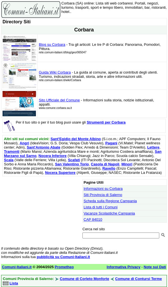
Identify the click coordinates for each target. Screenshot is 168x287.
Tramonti (11, 151)
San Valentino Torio (72, 164)
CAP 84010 (93, 219)
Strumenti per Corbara (106, 122)
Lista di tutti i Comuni (101, 207)
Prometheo (64, 267)
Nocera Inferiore (53, 156)
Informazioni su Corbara (103, 188)
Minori (126, 164)
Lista (14, 283)
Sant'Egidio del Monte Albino (75, 139)
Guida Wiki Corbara (55, 72)
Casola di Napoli (105, 164)
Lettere (153, 147)
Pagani (111, 143)
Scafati (74, 160)
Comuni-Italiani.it (17, 267)
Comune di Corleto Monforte (84, 279)
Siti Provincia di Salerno (103, 195)
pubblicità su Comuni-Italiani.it (63, 257)
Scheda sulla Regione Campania (110, 201)
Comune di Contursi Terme (138, 279)
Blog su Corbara (52, 44)
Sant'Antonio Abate (44, 147)
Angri (24, 143)
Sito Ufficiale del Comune (59, 100)
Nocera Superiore (60, 172)
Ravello (108, 168)
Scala (9, 160)
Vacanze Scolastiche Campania (109, 213)
